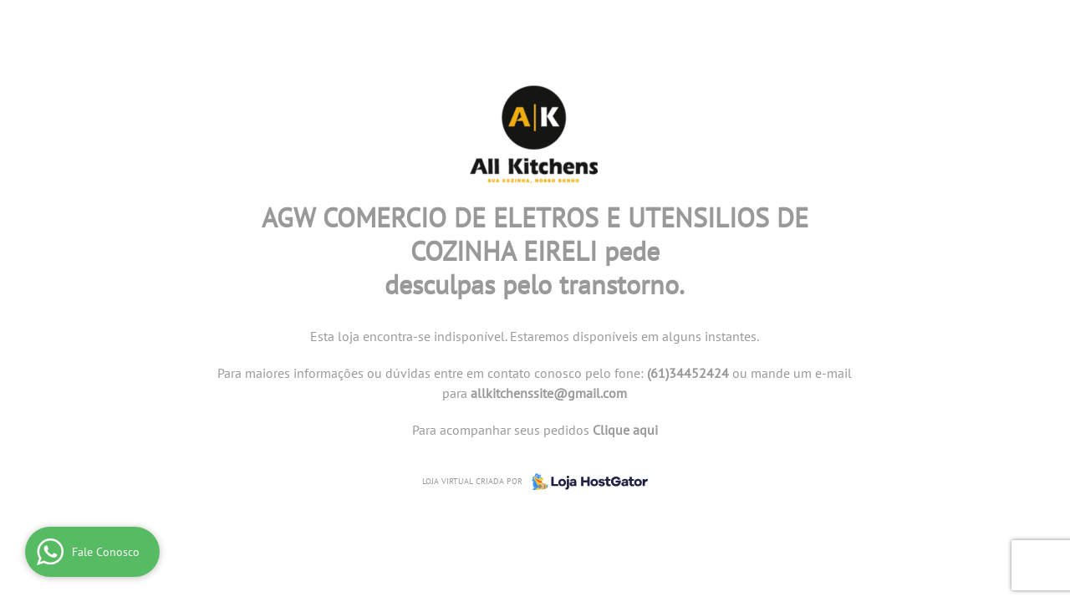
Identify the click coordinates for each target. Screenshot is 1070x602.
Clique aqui (625, 429)
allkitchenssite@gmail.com (549, 393)
